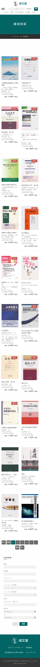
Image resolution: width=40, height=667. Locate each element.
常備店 (12, 12)
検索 (23, 624)
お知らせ (6, 12)
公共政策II (5, 330)
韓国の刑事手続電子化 (9, 185)
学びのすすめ (26, 283)
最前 (8, 542)
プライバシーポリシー (15, 647)
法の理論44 (25, 233)
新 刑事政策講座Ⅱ (28, 521)
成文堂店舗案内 (19, 12)
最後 (17, 547)
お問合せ (34, 12)
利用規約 (29, 647)
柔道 (23, 474)
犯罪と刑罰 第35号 (8, 382)
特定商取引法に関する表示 (14, 652)
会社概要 (27, 12)
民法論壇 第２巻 (8, 132)
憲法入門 (25, 383)
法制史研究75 (26, 83)
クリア (15, 624)
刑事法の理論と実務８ (9, 232)
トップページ (16, 36)
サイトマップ (30, 652)
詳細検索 (28, 8)
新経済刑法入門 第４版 (30, 185)
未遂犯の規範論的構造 (9, 427)
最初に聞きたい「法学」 (10, 474)
